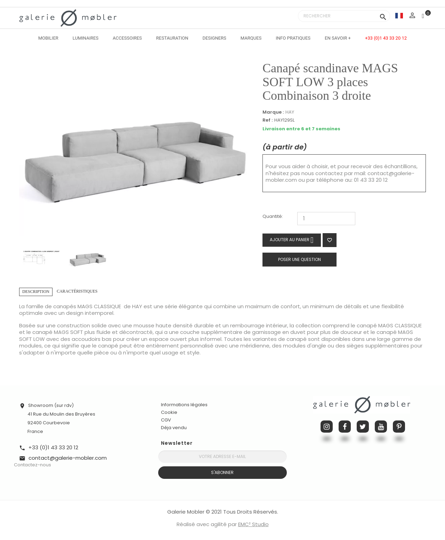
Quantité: (272, 217)
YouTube (381, 426)
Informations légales (184, 404)
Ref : (267, 120)
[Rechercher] (344, 16)
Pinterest (399, 426)
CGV (166, 420)
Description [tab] (35, 291)
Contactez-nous (32, 464)
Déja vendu (174, 427)
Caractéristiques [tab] (77, 291)
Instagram (327, 426)
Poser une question (299, 259)
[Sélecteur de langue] (399, 15)
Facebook (345, 426)
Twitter (363, 426)
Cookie (169, 412)
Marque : (273, 112)
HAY (289, 112)
